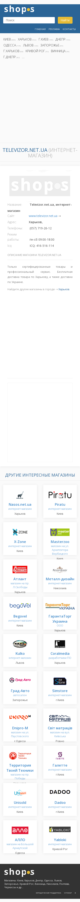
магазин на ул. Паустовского (20, 732)
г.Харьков (11, 51)
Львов (28, 45)
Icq (9, 246)
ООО (59, 621)
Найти (65, 20)
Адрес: (11, 222)
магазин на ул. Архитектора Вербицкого (60, 547)
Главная (40, 29)
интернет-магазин (20, 506)
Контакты (69, 29)
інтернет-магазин (20, 655)
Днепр (60, 39)
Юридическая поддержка (48, 893)
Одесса (9, 45)
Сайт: (11, 216)
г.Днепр (9, 57)
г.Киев (43, 39)
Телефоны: (15, 228)
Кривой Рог (35, 51)
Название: (14, 205)
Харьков (25, 39)
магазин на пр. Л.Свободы (20, 583)
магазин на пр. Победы (19, 772)
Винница (58, 51)
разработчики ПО (60, 655)
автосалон (20, 693)
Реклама (54, 29)
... (23, 57)
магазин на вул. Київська (60, 732)
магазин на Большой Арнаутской (20, 844)
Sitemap (68, 893)
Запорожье (50, 45)
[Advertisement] (40, 102)
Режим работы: (13, 236)
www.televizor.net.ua (43, 216)
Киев (7, 39)
